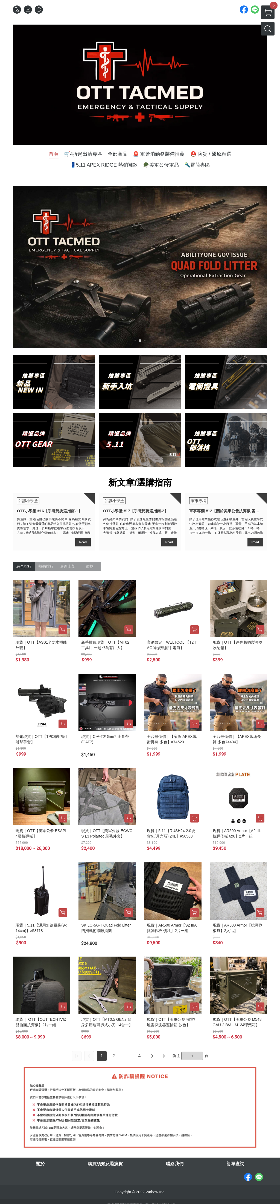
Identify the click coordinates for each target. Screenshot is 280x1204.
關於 (40, 1164)
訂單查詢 (235, 1164)
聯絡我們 (174, 1164)
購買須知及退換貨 (105, 1164)
